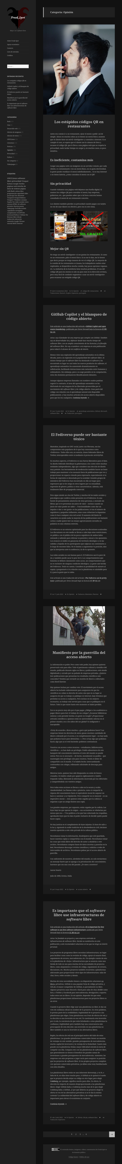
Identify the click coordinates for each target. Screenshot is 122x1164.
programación (12, 193)
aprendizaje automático (86, 411)
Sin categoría (11, 161)
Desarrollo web (12, 129)
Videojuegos (11, 164)
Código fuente (73, 1157)
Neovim (16, 206)
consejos (24, 200)
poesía (21, 206)
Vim (16, 196)
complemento (12, 213)
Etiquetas (11, 174)
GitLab (19, 217)
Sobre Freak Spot (13, 41)
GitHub (97, 411)
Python (9, 157)
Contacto (10, 48)
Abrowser (21, 196)
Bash (8, 121)
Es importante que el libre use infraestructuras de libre (17, 106)
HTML (15, 204)
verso (27, 202)
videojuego (11, 208)
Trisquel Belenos (20, 198)
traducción (11, 219)
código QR (86, 291)
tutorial (10, 223)
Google (16, 184)
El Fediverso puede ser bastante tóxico (79, 436)
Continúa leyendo (81, 398)
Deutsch (62, 293)
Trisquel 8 (10, 198)
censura (10, 204)
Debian (23, 215)
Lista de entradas (13, 52)
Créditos (10, 55)
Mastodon (88, 594)
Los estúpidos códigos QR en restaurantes (79, 123)
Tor (13, 202)
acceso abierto (83, 889)
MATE (15, 223)
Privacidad (10, 154)
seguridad (20, 193)
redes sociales (20, 202)
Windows (17, 200)
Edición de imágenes (14, 132)
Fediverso (81, 594)
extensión (10, 221)
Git (19, 204)
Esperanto (75, 293)
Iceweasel (10, 215)
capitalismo (11, 211)
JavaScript (10, 196)
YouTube (18, 208)
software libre (54, 413)
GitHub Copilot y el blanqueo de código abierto (79, 316)
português (82, 293)
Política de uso (84, 1157)
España (10, 202)
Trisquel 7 (10, 200)
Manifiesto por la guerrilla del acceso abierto (79, 654)
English (68, 293)
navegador (19, 211)
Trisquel (25, 181)
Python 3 (17, 215)
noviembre (60, 291)
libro (15, 217)
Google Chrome (19, 221)
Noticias (10, 146)
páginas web (12, 186)
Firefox (21, 184)
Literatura (10, 143)
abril (57, 1117)
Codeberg (54, 1081)
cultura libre (19, 191)
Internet (19, 223)
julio (58, 411)
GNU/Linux (11, 139)
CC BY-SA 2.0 (95, 581)
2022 (66, 291)
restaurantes (94, 291)
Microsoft (104, 411)
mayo (58, 889)
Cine (8, 125)
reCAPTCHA (21, 213)
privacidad (17, 181)
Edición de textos (13, 136)
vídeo (26, 193)
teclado (23, 208)
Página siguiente (112, 1134)
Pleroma (95, 594)
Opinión (10, 150)
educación (18, 219)
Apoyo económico (13, 44)
